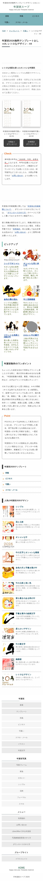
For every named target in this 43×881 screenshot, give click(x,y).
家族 (21, 771)
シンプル (21, 784)
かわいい (21, 778)
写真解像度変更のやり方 (21, 838)
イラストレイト (21, 859)
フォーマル (21, 797)
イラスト (21, 744)
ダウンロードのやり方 (16, 213)
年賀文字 (21, 750)
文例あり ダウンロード (12, 143)
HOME (21, 867)
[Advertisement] (21, 56)
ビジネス (35, 16)
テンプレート (14, 31)
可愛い (7, 22)
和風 (21, 16)
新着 (7, 16)
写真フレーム (21, 765)
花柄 (21, 791)
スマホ (21, 804)
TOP (4, 31)
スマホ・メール (21, 22)
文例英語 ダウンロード (31, 143)
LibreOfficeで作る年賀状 (21, 831)
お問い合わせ (17, 176)
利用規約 (16, 229)
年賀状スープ (22, 6)
